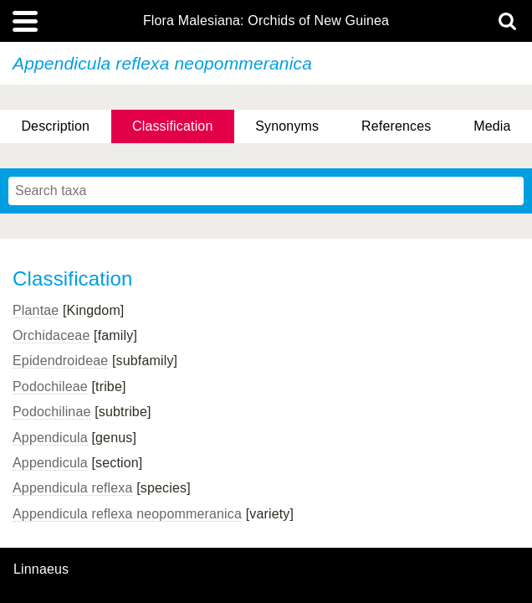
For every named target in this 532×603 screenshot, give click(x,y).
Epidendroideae (60, 360)
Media (491, 126)
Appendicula (50, 437)
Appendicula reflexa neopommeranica (127, 514)
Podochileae (50, 386)
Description (55, 126)
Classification (172, 126)
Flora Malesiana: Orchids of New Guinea (266, 21)
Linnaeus (41, 569)
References (396, 126)
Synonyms (287, 126)
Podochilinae (52, 412)
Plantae (36, 310)
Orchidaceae (51, 335)
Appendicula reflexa (73, 488)
